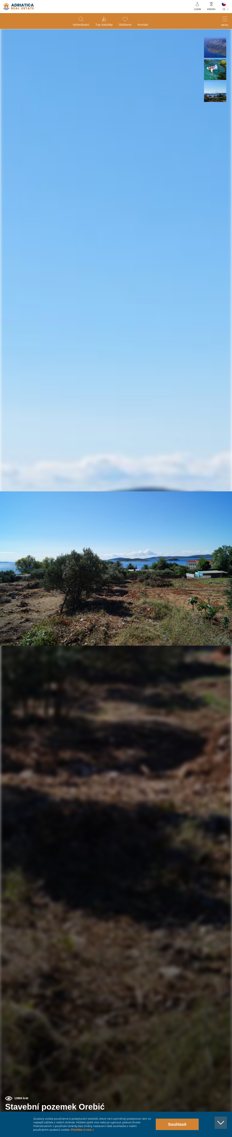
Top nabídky (104, 25)
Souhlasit (177, 1124)
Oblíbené (125, 25)
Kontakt (143, 25)
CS (224, 9)
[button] (215, 47)
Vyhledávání (81, 25)
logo (18, 6)
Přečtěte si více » (82, 1129)
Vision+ (211, 9)
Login (197, 9)
